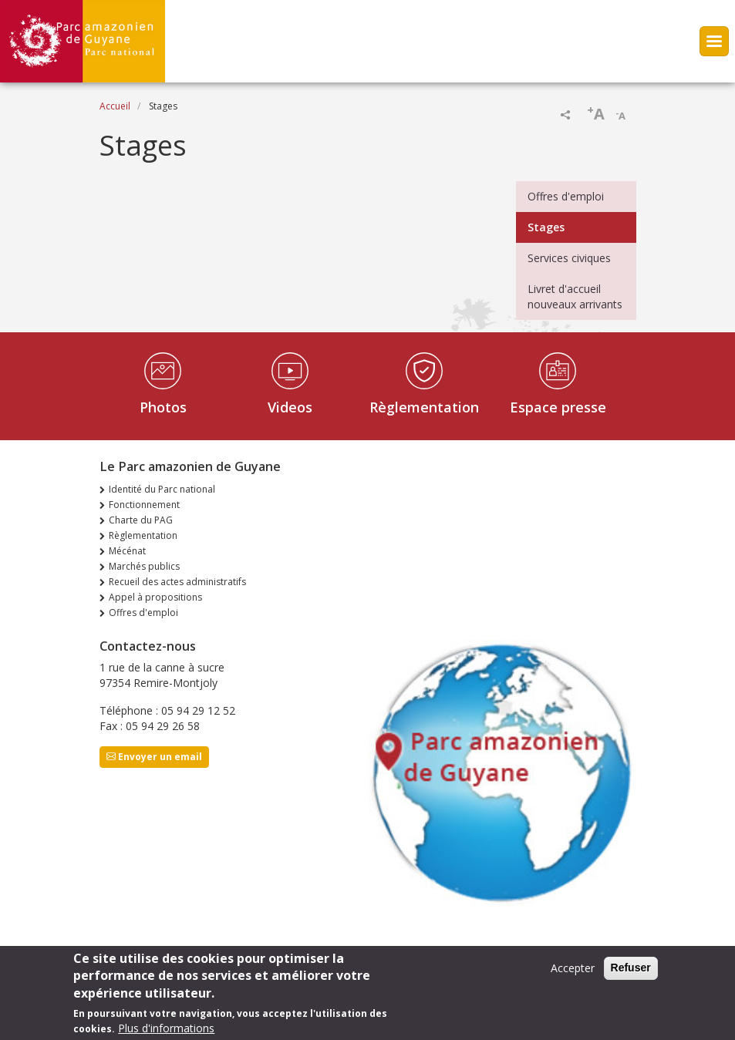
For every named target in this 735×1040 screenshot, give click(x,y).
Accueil (114, 106)
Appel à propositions (155, 597)
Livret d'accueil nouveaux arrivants (575, 296)
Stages (546, 227)
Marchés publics (144, 566)
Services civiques (569, 258)
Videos (290, 407)
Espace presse (558, 407)
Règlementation (424, 407)
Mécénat (127, 550)
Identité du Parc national (162, 489)
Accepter (573, 969)
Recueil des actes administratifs (177, 581)
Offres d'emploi (566, 196)
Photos (163, 407)
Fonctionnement (144, 504)
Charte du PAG (141, 520)
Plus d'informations (166, 1029)
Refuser (631, 969)
